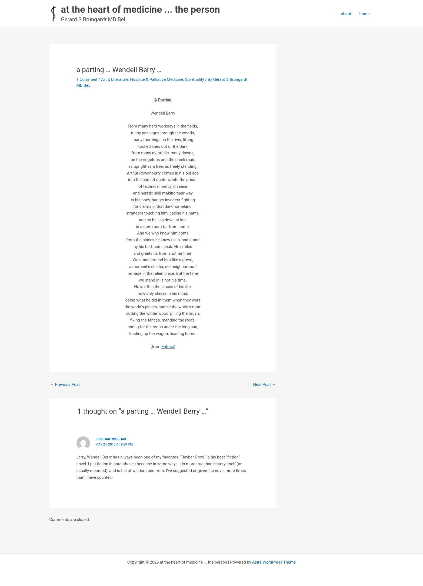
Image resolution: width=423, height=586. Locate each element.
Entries (167, 346)
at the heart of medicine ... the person (140, 9)
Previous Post (65, 384)
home (364, 13)
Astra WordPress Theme (274, 562)
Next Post (264, 384)
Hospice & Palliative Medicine (156, 79)
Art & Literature (114, 79)
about (346, 13)
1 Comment (87, 79)
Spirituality (194, 79)
